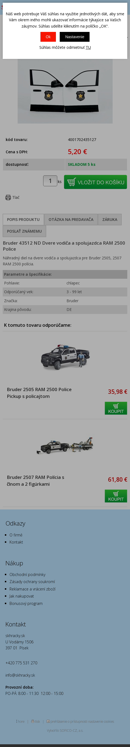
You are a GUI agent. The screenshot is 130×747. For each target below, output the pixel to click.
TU (88, 47)
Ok (48, 37)
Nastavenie (74, 37)
